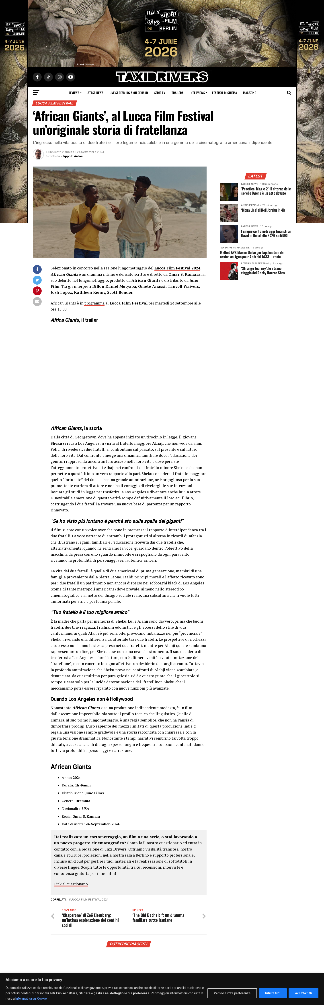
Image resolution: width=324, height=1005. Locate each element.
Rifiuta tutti (272, 993)
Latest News (94, 92)
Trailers (177, 92)
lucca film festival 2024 (89, 899)
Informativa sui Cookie (31, 998)
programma (94, 303)
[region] (162, 989)
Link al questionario (72, 883)
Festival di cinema (224, 92)
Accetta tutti (303, 993)
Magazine (249, 92)
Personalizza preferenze (232, 993)
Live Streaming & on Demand (128, 92)
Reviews (73, 92)
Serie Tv (159, 92)
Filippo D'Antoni (72, 156)
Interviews (197, 92)
